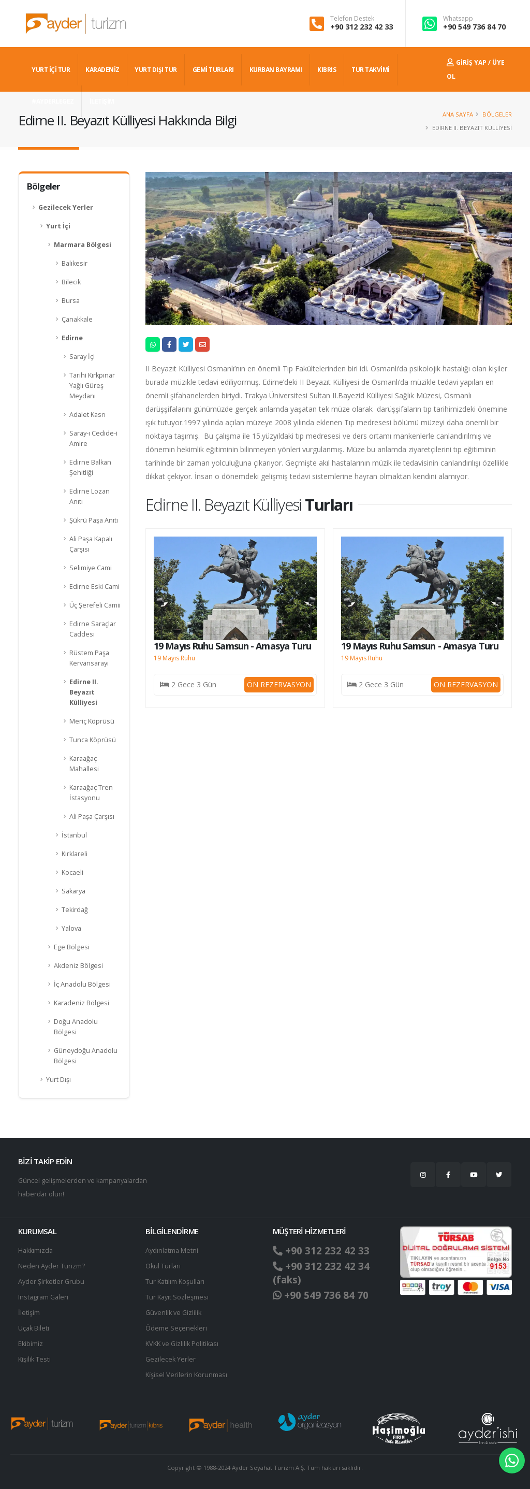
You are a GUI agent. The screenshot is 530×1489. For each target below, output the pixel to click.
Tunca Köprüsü (92, 739)
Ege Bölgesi (72, 947)
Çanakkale (77, 319)
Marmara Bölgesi (82, 244)
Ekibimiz (30, 1343)
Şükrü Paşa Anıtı (93, 520)
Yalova (71, 928)
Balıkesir (74, 263)
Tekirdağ (75, 909)
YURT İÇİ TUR (51, 69)
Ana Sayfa (458, 114)
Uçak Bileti (33, 1328)
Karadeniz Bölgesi (81, 1003)
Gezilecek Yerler (65, 207)
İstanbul (74, 835)
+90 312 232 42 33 (361, 27)
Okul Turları (163, 1266)
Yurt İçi (58, 226)
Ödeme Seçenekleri (176, 1328)
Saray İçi (82, 356)
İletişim (29, 1312)
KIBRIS (326, 69)
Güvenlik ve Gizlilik (173, 1312)
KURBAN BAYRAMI (275, 69)
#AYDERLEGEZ (53, 101)
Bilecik (71, 282)
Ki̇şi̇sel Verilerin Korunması (186, 1374)
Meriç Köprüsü (91, 721)
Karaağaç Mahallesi (84, 763)
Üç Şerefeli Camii (95, 605)
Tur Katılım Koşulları (174, 1281)
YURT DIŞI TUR (156, 69)
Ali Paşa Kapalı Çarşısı (90, 544)
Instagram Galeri (43, 1297)
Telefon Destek (352, 18)
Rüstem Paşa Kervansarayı (89, 658)
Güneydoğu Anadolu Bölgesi (85, 1055)
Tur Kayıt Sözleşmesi (177, 1297)
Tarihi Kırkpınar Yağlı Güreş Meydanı (92, 385)
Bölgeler (497, 114)
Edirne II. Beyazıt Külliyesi (83, 692)
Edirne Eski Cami (94, 586)
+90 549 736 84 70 (474, 27)
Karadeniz (102, 69)
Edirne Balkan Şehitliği (90, 467)
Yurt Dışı (58, 1079)
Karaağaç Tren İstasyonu (91, 792)
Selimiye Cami (90, 567)
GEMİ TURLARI (213, 69)
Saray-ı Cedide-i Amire (93, 438)
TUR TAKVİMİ (370, 69)
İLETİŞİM (102, 101)
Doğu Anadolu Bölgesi (76, 1026)
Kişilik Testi (34, 1359)
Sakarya (73, 891)
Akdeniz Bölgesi (78, 965)
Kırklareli (74, 853)
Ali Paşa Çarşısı (91, 816)
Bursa (71, 300)
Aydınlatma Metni (171, 1250)
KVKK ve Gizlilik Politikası (181, 1343)
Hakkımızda (35, 1250)
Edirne (72, 338)
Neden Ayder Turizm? (51, 1266)
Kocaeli (72, 872)
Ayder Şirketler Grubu (51, 1281)
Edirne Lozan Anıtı (89, 496)
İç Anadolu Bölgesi (82, 984)
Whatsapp (458, 18)
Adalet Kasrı (87, 414)
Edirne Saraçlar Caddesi (92, 629)
